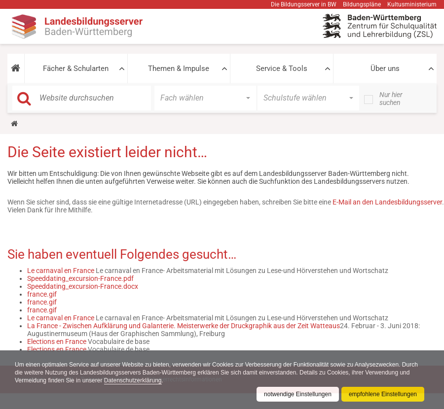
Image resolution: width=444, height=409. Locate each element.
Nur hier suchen (391, 98)
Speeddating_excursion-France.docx (82, 286)
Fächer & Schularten (76, 68)
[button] (15, 68)
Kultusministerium (412, 4)
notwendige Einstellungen (298, 394)
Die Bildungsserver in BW (303, 4)
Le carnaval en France (60, 270)
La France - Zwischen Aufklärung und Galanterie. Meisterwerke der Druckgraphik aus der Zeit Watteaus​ (183, 326)
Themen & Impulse (178, 68)
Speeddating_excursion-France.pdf (80, 278)
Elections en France (56, 341)
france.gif (42, 294)
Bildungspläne (362, 4)
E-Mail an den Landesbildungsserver (387, 202)
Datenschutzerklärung (133, 380)
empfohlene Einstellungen (383, 394)
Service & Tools (281, 68)
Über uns (385, 68)
